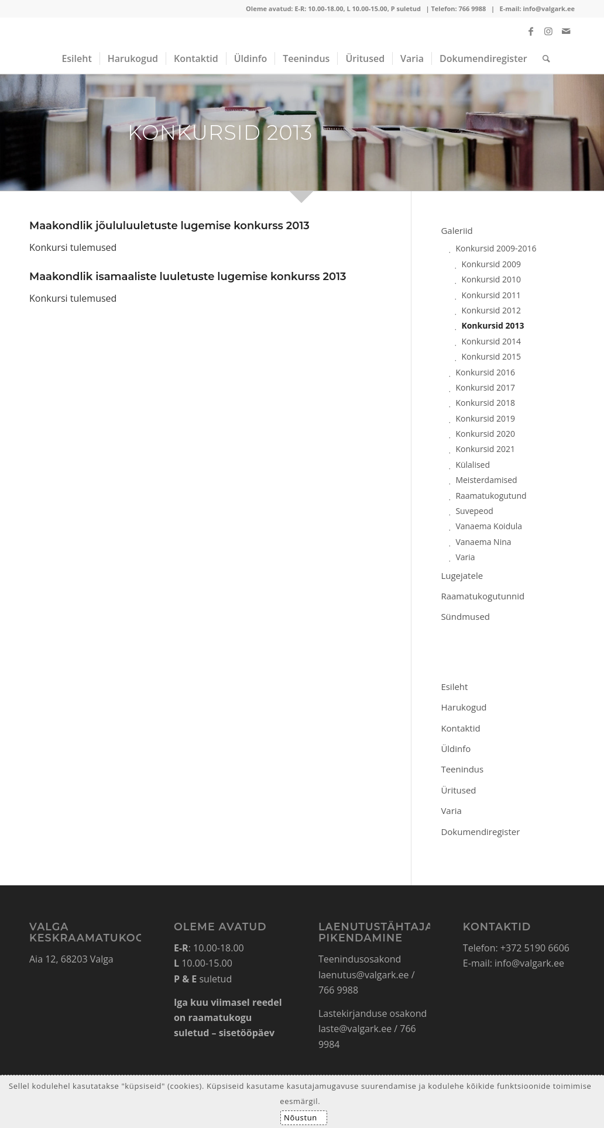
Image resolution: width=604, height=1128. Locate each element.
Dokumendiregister (480, 831)
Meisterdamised (486, 479)
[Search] (542, 58)
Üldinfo (456, 748)
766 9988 (472, 8)
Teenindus (462, 769)
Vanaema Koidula (488, 526)
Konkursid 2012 (491, 310)
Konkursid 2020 (485, 433)
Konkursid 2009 (491, 264)
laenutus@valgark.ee (363, 974)
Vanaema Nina (483, 541)
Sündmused (465, 616)
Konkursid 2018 (485, 402)
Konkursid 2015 (491, 356)
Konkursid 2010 (491, 279)
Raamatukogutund (490, 495)
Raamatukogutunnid (482, 596)
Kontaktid (460, 728)
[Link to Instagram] (548, 31)
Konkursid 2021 (485, 448)
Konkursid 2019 (485, 418)
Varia (465, 557)
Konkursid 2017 (485, 387)
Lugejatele (462, 575)
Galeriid (456, 230)
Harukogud (463, 707)
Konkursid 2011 (491, 295)
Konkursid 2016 (485, 372)
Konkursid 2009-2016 (495, 248)
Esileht (454, 686)
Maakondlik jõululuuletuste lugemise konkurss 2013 (169, 225)
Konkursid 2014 (491, 341)
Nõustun (300, 1117)
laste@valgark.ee (355, 1028)
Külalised (472, 464)
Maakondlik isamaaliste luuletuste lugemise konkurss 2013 (187, 276)
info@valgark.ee (549, 8)
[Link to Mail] (566, 31)
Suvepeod (474, 510)
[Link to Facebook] (531, 31)
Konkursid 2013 (492, 325)
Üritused (458, 790)
